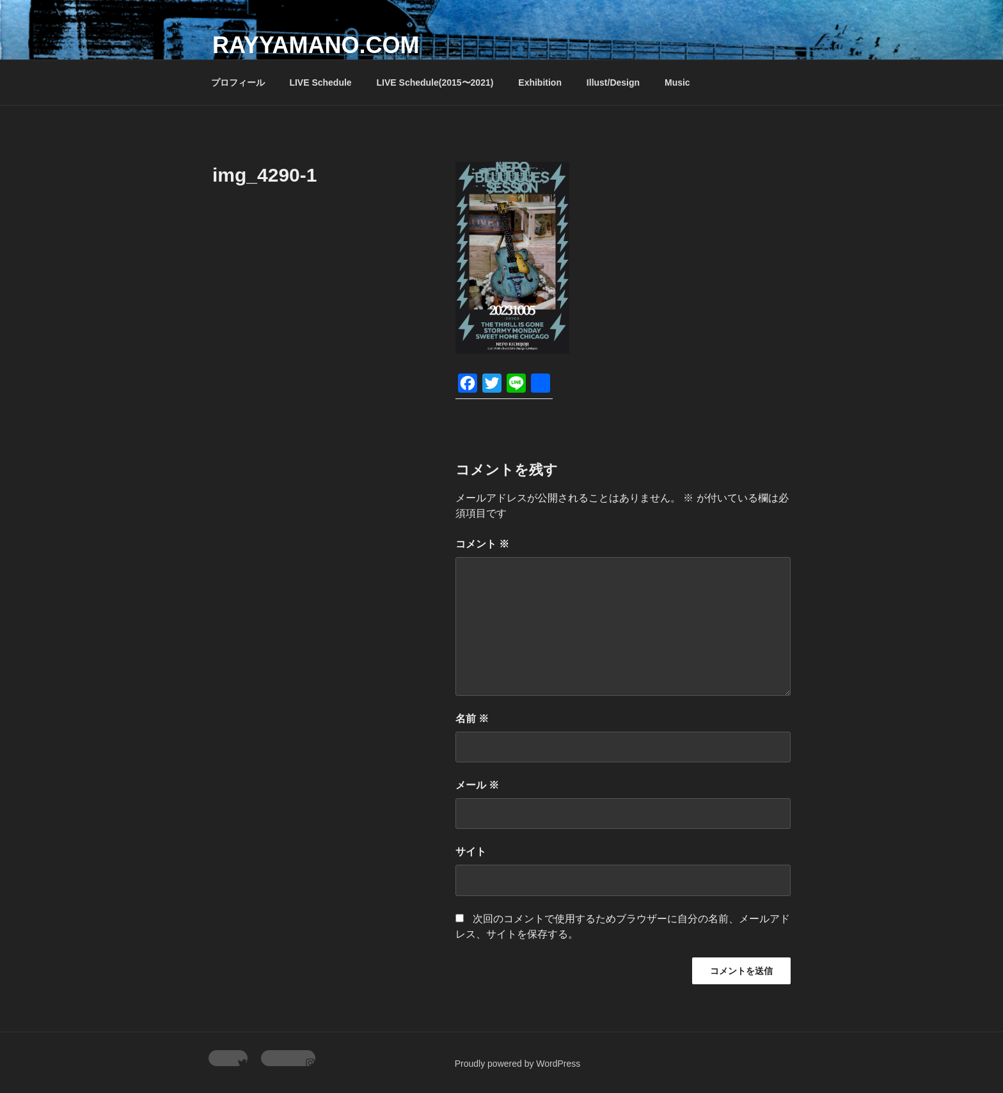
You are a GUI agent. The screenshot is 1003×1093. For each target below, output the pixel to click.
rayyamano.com (315, 45)
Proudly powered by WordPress (518, 1063)
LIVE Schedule (320, 82)
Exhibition (540, 82)
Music (677, 82)
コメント (482, 544)
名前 (472, 718)
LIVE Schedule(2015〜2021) (435, 82)
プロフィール (238, 82)
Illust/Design (613, 82)
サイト (470, 851)
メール (477, 785)
